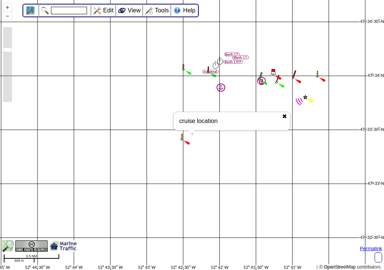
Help (189, 10)
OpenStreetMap (340, 267)
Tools (162, 10)
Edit (108, 10)
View (134, 10)
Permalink (371, 248)
